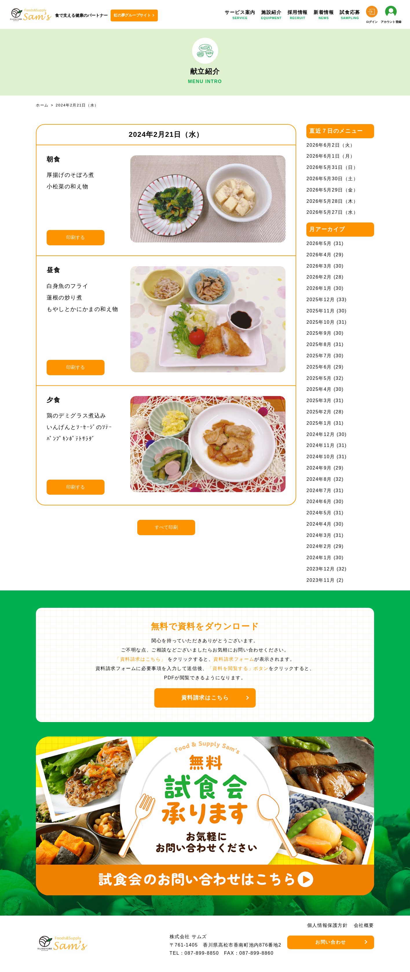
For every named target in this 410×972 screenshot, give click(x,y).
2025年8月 (319, 344)
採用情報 (298, 16)
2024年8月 (319, 479)
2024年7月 (319, 490)
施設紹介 (271, 16)
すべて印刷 (166, 527)
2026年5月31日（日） (332, 167)
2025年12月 (320, 299)
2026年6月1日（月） (330, 156)
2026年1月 (319, 288)
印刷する (75, 237)
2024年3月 (319, 535)
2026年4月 (319, 254)
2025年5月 (319, 378)
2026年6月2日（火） (330, 145)
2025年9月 (319, 333)
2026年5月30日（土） (332, 178)
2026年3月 (319, 266)
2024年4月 (319, 524)
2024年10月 (320, 456)
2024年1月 (319, 557)
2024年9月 (319, 467)
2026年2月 (319, 277)
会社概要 (364, 925)
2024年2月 (319, 546)
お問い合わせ (330, 942)
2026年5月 (319, 243)
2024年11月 (320, 445)
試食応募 (350, 16)
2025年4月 (319, 389)
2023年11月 (320, 580)
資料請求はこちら (205, 698)
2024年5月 (319, 512)
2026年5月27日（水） (332, 212)
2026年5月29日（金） (332, 189)
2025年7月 (319, 355)
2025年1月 (319, 423)
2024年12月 (320, 434)
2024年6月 (319, 501)
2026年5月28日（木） (332, 201)
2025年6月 (319, 367)
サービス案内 (240, 16)
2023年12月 (320, 568)
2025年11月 (320, 310)
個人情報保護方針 (327, 925)
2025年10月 (320, 322)
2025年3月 (319, 400)
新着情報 (324, 16)
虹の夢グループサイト (132, 15)
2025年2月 (319, 411)
